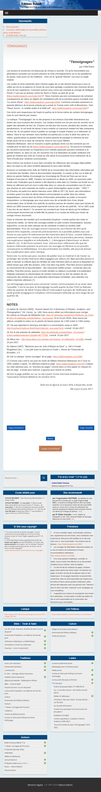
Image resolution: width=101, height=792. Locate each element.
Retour (51, 438)
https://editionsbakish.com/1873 (71, 364)
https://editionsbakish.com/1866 (67, 357)
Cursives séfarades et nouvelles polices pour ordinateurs (24, 31)
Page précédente (16, 428)
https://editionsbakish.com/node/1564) (69, 108)
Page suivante (86, 428)
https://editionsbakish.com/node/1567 (24, 96)
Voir (80, 511)
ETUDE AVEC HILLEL (16, 35)
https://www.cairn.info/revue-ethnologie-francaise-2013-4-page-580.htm (25, 615)
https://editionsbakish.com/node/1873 (51, 147)
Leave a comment (50, 448)
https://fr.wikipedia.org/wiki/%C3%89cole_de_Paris (69, 315)
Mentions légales (35, 784)
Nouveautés (12, 26)
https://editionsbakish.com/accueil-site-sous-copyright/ (24, 550)
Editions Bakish (65, 784)
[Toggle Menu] (6, 13)
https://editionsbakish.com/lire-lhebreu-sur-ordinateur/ (72, 614)
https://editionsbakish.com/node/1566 (41, 102)
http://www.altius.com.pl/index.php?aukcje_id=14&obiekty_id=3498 (52, 339)
